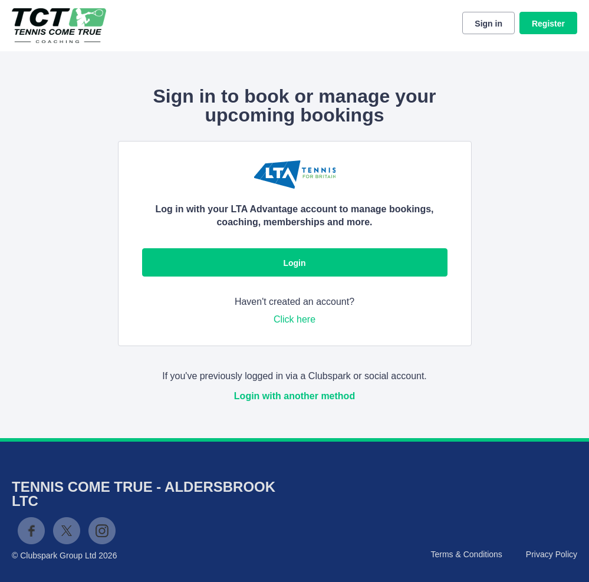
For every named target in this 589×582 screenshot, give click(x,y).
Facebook (31, 530)
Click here (294, 319)
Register (548, 23)
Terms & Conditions (466, 554)
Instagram (102, 530)
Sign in (488, 23)
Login (294, 263)
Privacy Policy (551, 554)
